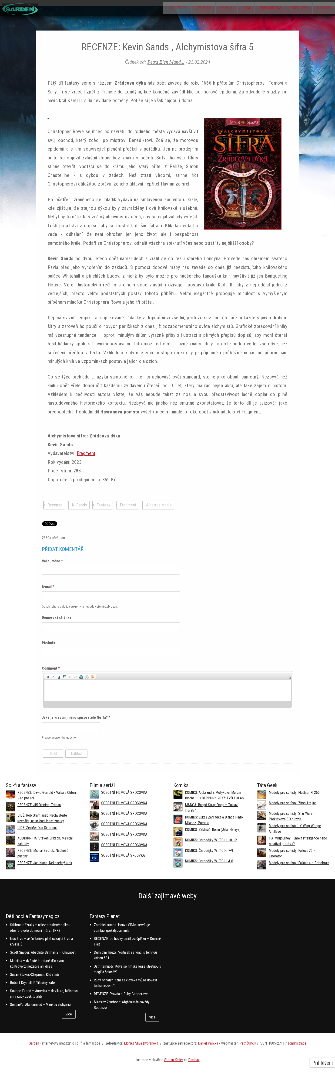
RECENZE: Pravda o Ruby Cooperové (121, 994)
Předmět (48, 643)
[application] (167, 690)
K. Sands (79, 505)
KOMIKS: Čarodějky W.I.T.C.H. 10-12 (211, 840)
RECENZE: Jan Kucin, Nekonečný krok (44, 863)
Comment (51, 668)
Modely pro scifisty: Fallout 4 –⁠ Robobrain (299, 863)
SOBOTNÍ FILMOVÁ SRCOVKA (123, 855)
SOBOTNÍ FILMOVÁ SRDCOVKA (124, 792)
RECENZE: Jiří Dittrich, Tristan (39, 805)
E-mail (48, 586)
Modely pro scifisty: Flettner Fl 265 (294, 792)
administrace (297, 1043)
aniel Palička (209, 1043)
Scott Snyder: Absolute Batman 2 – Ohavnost (43, 952)
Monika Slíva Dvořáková (141, 1043)
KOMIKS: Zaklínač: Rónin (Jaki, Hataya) (213, 829)
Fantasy (103, 505)
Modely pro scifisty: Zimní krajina (292, 803)
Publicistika (264, 8)
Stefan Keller (173, 1060)
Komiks (216, 8)
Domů (10, 25)
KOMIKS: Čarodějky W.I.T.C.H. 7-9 (209, 850)
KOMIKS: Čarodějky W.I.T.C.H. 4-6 (209, 861)
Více (68, 1014)
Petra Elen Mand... (165, 62)
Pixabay (194, 1060)
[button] (47, 676)
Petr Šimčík (247, 1043)
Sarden (34, 1043)
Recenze (191, 8)
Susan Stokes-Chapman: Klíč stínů (34, 974)
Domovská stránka (56, 617)
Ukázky (322, 8)
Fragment (86, 453)
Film (238, 8)
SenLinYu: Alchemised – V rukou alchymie (40, 1004)
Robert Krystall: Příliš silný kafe (32, 982)
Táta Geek (296, 8)
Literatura (161, 8)
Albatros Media (159, 505)
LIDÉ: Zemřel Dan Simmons (37, 827)
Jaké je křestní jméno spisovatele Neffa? (76, 717)
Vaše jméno (52, 561)
